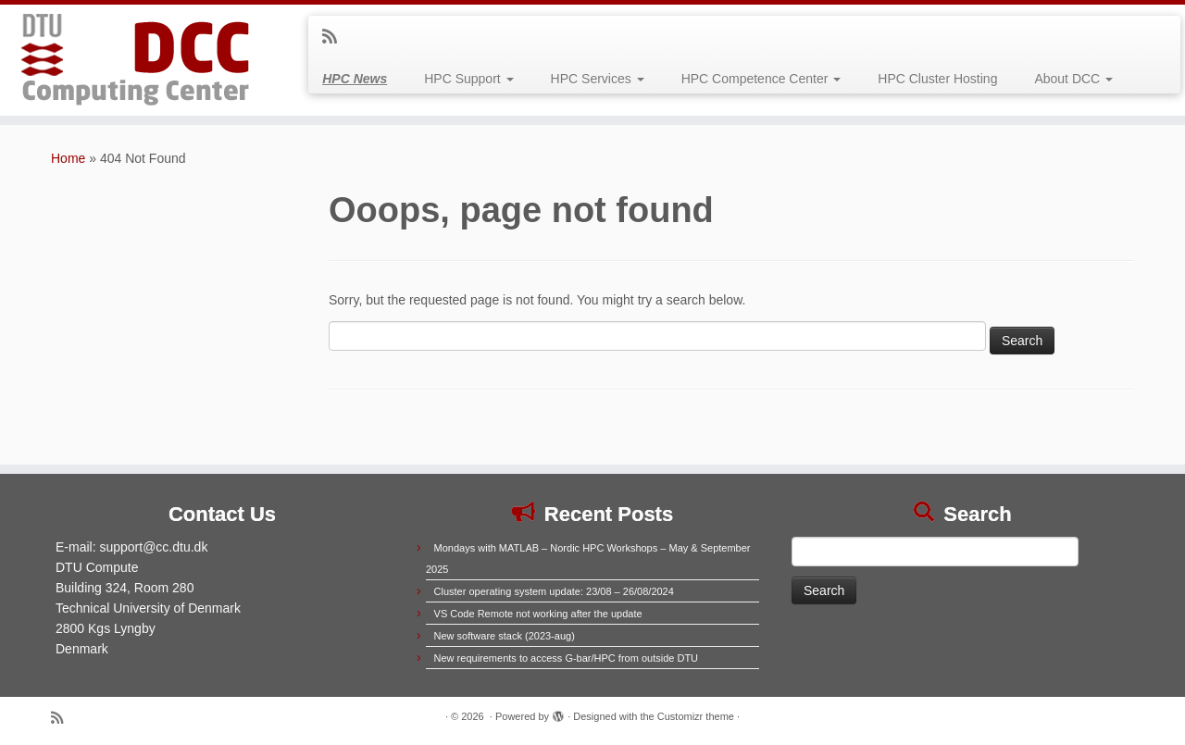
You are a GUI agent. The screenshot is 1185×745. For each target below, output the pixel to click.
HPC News (354, 78)
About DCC (1073, 78)
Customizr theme (695, 716)
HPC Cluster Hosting (937, 78)
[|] (136, 60)
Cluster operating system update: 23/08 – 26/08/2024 (554, 591)
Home (68, 158)
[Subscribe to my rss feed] (335, 37)
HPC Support (468, 78)
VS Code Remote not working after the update (538, 613)
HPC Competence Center (761, 78)
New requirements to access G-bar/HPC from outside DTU (566, 658)
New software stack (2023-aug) (504, 635)
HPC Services (597, 78)
